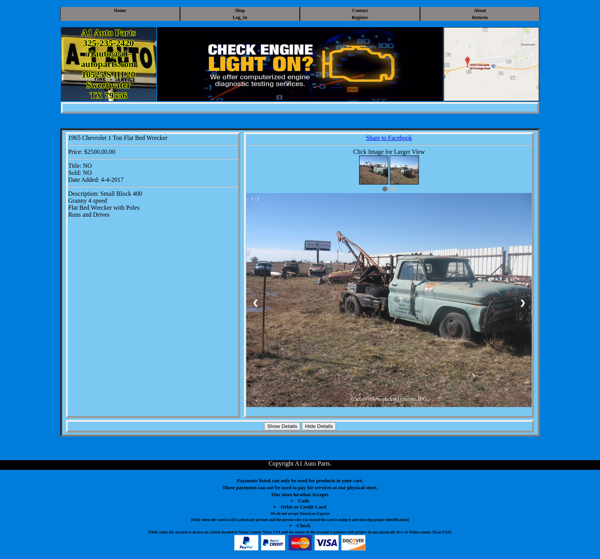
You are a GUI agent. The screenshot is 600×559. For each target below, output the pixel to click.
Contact (360, 10)
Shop (240, 10)
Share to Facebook (389, 138)
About (480, 10)
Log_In (240, 17)
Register (360, 17)
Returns (480, 17)
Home (120, 10)
